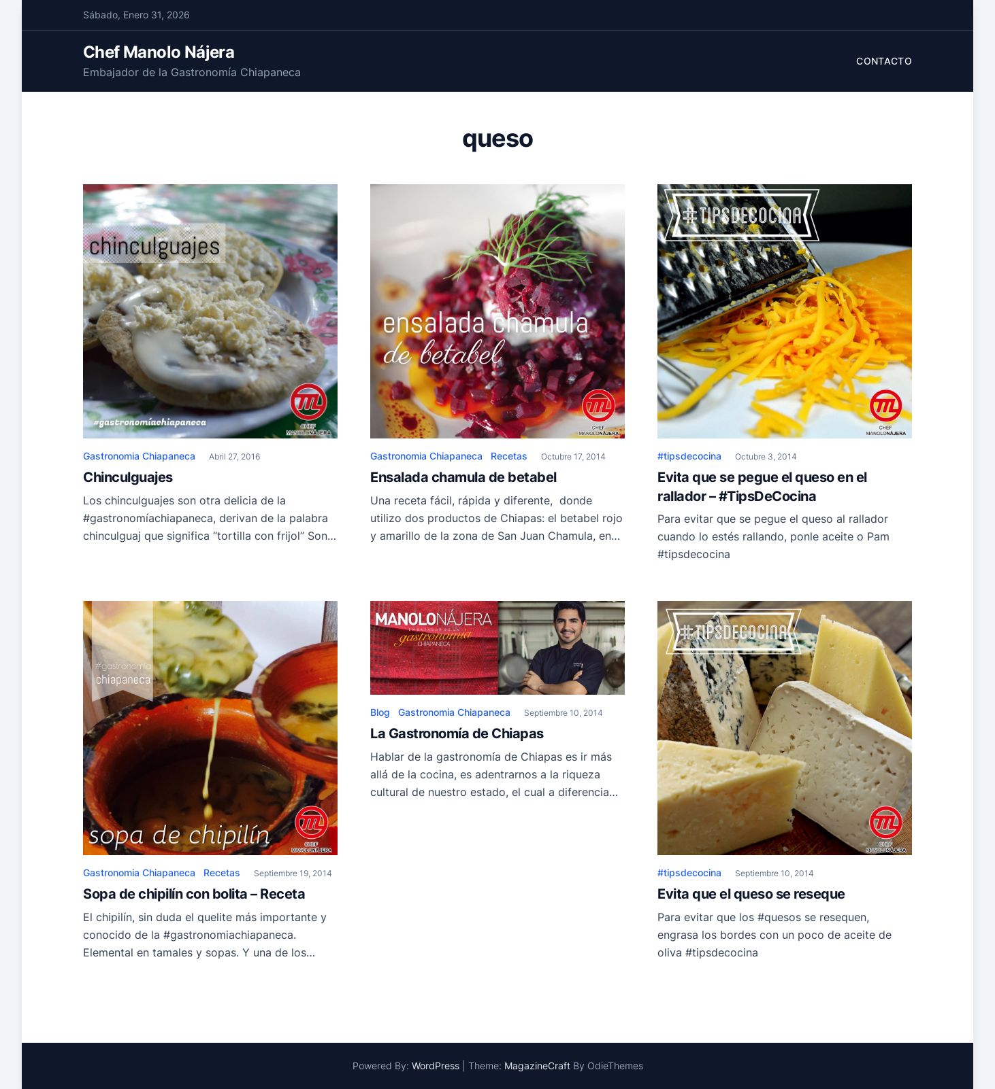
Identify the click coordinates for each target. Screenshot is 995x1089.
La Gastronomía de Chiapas (457, 733)
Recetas (509, 456)
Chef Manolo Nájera (158, 52)
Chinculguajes (128, 477)
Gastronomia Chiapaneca (139, 456)
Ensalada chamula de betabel (463, 477)
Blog (380, 712)
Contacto (884, 61)
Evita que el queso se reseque (751, 894)
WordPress (435, 1065)
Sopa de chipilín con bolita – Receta (194, 894)
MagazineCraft (537, 1065)
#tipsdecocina (689, 456)
